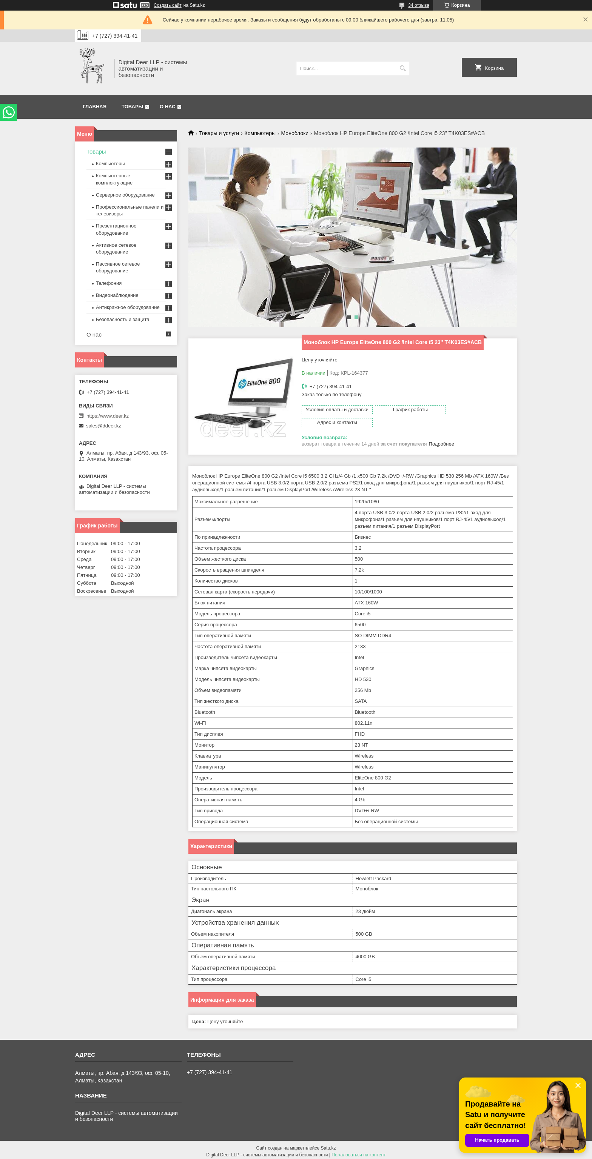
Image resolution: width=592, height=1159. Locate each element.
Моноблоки (295, 133)
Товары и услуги (219, 133)
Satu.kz (328, 1145)
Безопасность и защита (123, 319)
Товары (132, 106)
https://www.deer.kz (107, 416)
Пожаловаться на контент (358, 1151)
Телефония (109, 283)
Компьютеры (260, 133)
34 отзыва (418, 5)
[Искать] (402, 68)
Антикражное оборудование (128, 307)
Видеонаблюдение (117, 295)
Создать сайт (168, 5)
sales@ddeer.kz (103, 426)
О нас (168, 106)
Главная (94, 106)
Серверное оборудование (125, 195)
